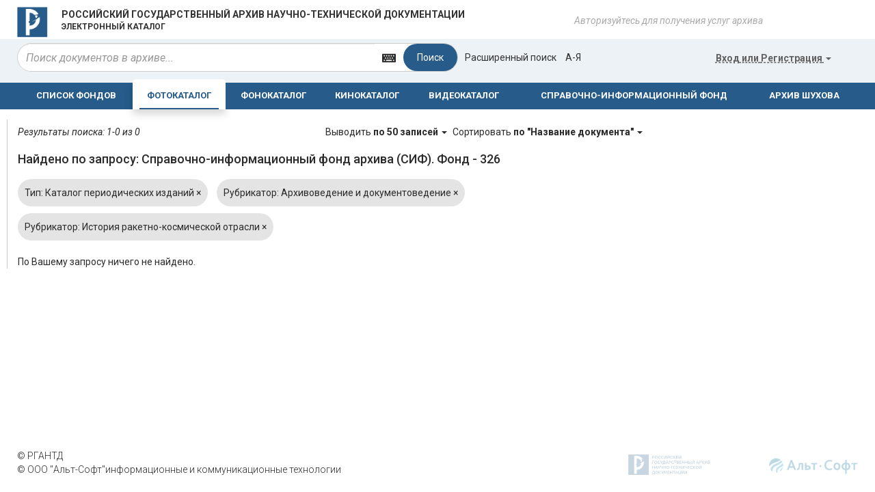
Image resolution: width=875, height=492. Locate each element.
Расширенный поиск (510, 57)
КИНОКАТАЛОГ (367, 95)
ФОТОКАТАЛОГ (179, 95)
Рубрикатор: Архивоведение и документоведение (341, 192)
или (773, 58)
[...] (196, 57)
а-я (573, 57)
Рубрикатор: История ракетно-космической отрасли (146, 226)
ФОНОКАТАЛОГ (273, 95)
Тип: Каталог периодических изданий (113, 192)
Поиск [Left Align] (430, 57)
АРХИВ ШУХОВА (804, 95)
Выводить (387, 131)
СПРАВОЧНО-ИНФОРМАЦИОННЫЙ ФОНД (634, 95)
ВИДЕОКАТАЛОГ (464, 95)
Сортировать (548, 131)
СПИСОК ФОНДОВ (76, 95)
